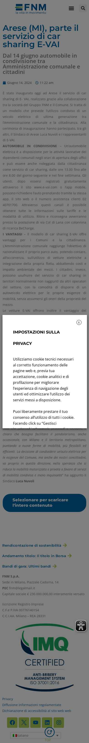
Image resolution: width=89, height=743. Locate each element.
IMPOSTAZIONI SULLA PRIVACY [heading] (36, 338)
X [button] (79, 322)
